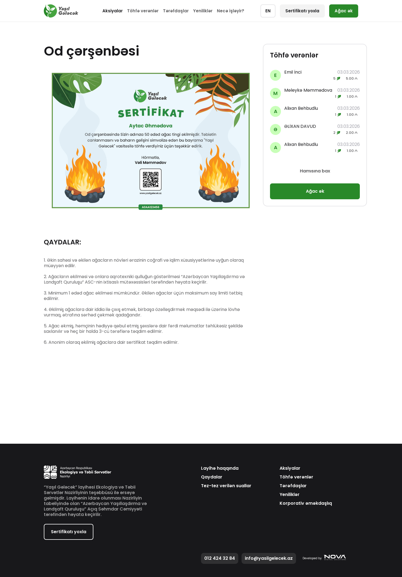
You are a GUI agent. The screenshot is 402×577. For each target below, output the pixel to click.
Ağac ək (344, 11)
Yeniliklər (203, 11)
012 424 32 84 (219, 558)
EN (268, 11)
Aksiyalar (112, 11)
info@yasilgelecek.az (269, 558)
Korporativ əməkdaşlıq (306, 503)
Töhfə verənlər (143, 11)
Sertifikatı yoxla (302, 11)
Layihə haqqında (220, 468)
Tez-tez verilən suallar (226, 486)
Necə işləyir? (230, 11)
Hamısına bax (315, 171)
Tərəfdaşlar (176, 11)
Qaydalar (211, 477)
